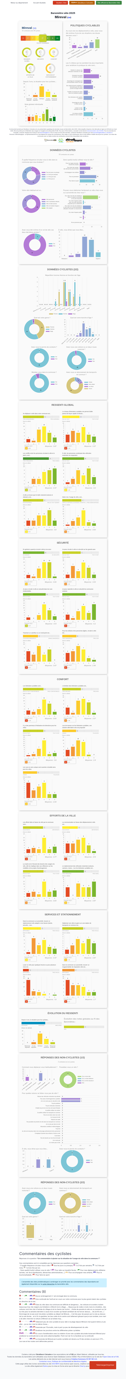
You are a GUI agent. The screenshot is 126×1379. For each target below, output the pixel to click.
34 (69, 17)
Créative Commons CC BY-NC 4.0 (84, 1359)
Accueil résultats (38, 3)
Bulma (45, 1366)
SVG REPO (56, 1364)
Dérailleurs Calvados (82, 3)
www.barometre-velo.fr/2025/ (95, 131)
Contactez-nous (45, 1361)
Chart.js (82, 1366)
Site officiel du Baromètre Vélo (108, 3)
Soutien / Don (60, 3)
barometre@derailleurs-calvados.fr (102, 132)
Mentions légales (80, 1361)
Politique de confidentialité (62, 1361)
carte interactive (48, 1284)
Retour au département (18, 3)
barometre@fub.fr (45, 132)
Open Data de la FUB (110, 1357)
